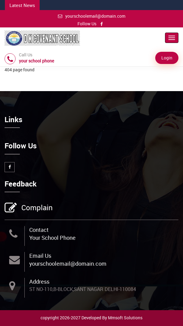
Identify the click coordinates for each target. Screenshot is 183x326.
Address (39, 281)
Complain (36, 208)
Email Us (40, 255)
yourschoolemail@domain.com (91, 16)
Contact (38, 229)
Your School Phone (52, 237)
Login (166, 58)
